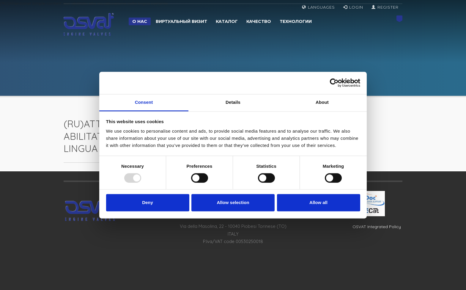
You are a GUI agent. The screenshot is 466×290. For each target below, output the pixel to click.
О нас (139, 21)
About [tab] (322, 102)
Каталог (227, 21)
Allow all (318, 202)
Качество (258, 21)
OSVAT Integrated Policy (376, 226)
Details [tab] (233, 102)
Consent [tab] (144, 102)
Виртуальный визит (181, 21)
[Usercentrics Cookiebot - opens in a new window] (334, 82)
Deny (147, 202)
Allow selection (233, 202)
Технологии (296, 21)
